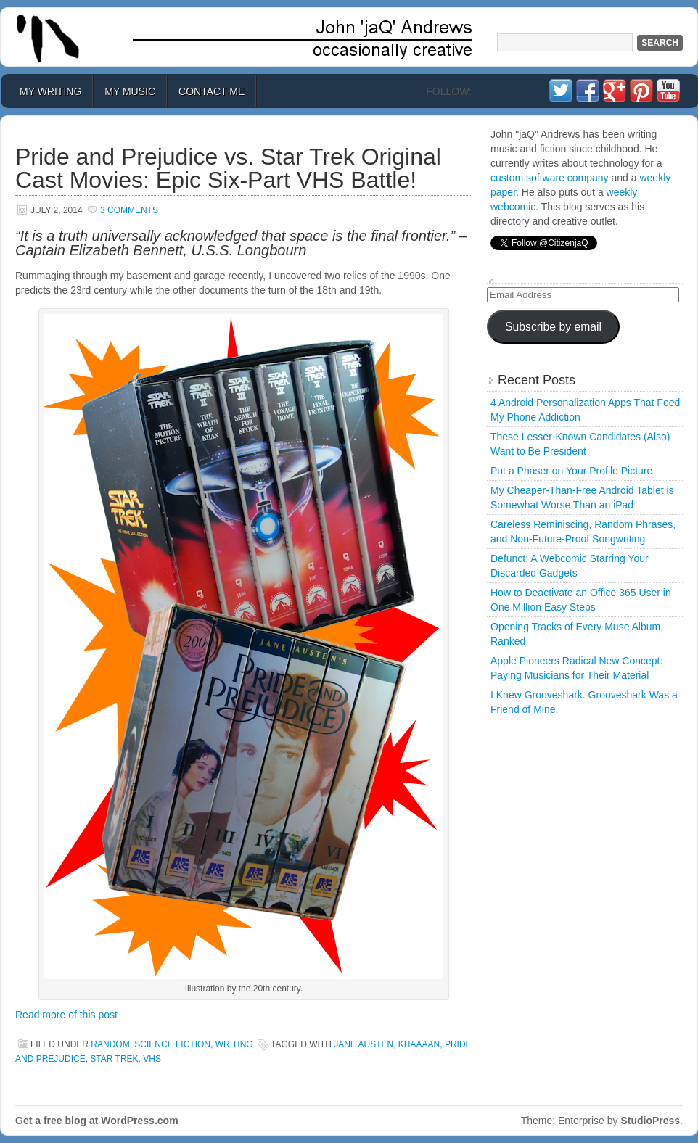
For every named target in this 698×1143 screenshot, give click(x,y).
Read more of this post (66, 1014)
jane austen (363, 1044)
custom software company (549, 177)
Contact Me (211, 91)
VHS (152, 1059)
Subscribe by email (553, 327)
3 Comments (129, 210)
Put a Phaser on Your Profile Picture (571, 470)
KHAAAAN (419, 1044)
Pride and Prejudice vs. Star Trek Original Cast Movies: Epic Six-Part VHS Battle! (228, 168)
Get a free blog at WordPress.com (96, 1120)
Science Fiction (172, 1044)
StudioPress (650, 1120)
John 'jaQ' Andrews (349, 37)
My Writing (50, 91)
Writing (234, 1044)
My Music (129, 91)
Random (110, 1044)
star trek (114, 1059)
